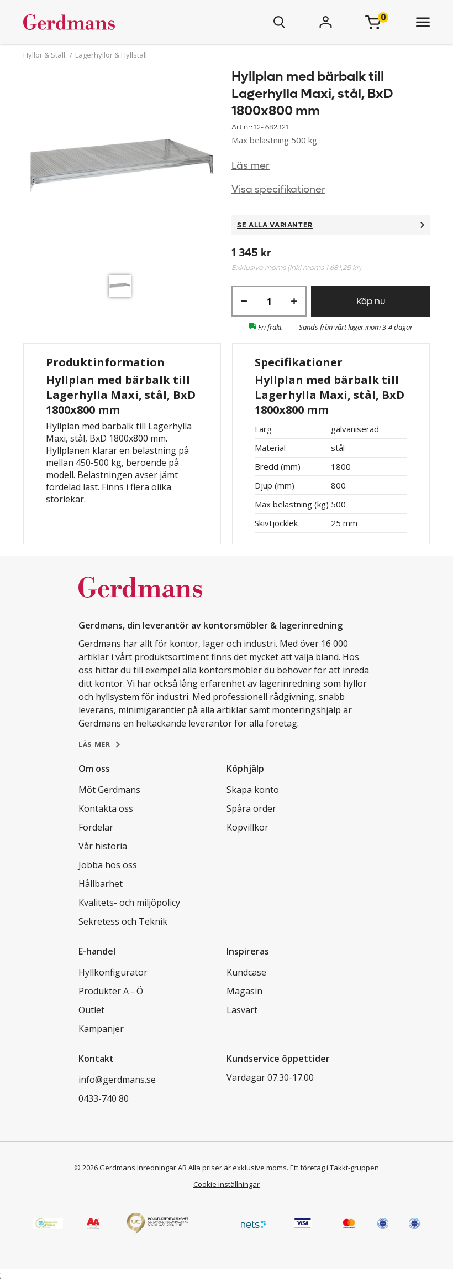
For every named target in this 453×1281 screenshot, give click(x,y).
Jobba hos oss (107, 865)
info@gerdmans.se (117, 1079)
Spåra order (251, 808)
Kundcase (246, 972)
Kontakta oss (105, 808)
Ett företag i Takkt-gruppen (334, 1168)
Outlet (91, 1010)
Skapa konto (253, 790)
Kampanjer (101, 1029)
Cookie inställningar (226, 1184)
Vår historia (102, 846)
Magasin (244, 991)
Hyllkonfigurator (113, 972)
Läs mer (250, 165)
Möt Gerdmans (109, 790)
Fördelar (95, 827)
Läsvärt (242, 1010)
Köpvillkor (247, 827)
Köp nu (370, 301)
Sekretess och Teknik (122, 921)
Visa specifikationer (278, 189)
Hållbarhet (100, 884)
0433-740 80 (103, 1098)
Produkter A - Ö (110, 991)
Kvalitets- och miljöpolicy (129, 902)
